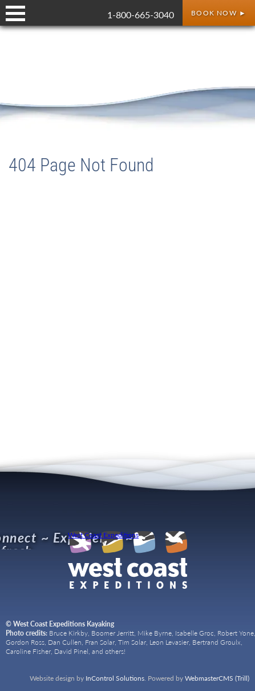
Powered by (198, 678)
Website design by (87, 678)
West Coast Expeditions (103, 535)
